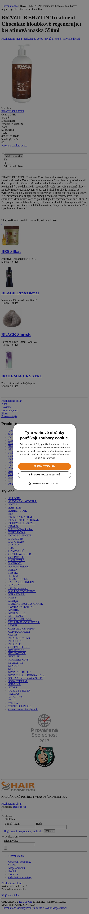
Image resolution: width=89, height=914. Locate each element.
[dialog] (44, 457)
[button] (44, 483)
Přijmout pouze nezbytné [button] (44, 474)
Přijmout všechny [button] (44, 466)
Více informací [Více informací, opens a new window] (48, 457)
